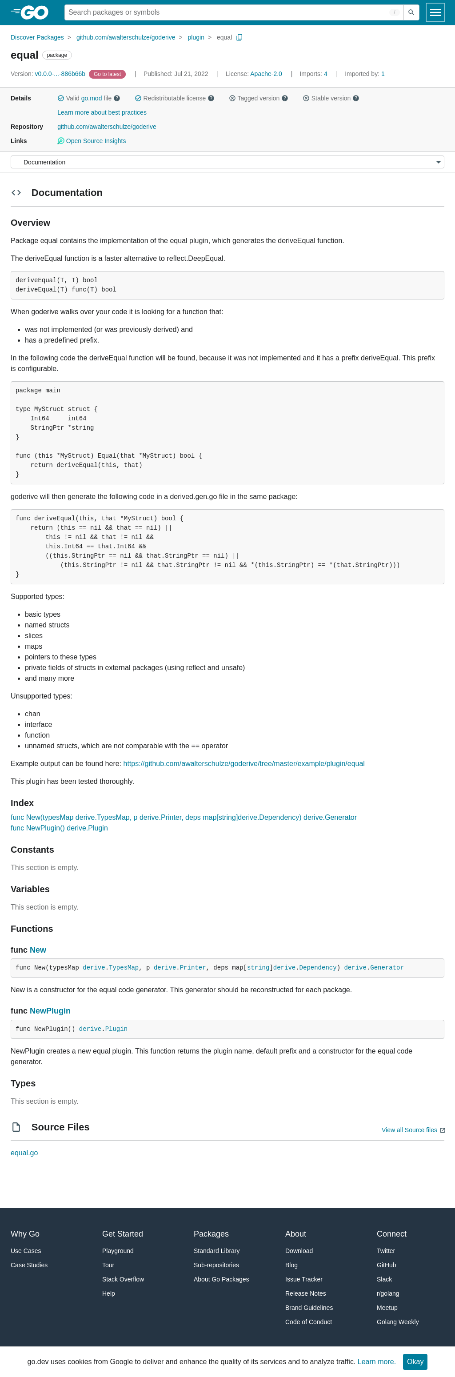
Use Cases (26, 1250)
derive (94, 967)
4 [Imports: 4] (314, 73)
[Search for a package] (234, 12)
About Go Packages (221, 1279)
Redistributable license (175, 98)
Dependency (318, 967)
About (295, 1233)
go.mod (91, 98)
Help (108, 1293)
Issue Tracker (304, 1279)
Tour (108, 1265)
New (38, 950)
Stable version (331, 98)
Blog (291, 1265)
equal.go (24, 1153)
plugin (196, 37)
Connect (392, 1233)
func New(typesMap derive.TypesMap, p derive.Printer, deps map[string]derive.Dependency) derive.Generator (184, 817)
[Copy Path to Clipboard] (239, 37)
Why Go (25, 1233)
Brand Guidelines (309, 1307)
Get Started (122, 1233)
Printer (193, 967)
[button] (60, 98)
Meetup (387, 1307)
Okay (415, 1361)
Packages (211, 1233)
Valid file (88, 98)
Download (299, 1250)
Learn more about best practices (102, 112)
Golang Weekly (398, 1321)
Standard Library (217, 1250)
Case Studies (29, 1265)
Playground (118, 1250)
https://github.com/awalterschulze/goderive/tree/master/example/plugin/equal (244, 763)
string (258, 967)
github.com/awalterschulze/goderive (126, 37)
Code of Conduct (308, 1321)
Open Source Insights (91, 140)
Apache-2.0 (266, 73)
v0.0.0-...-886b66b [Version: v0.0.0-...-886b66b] (49, 73)
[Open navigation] (435, 12)
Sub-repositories (216, 1265)
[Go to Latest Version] (108, 73)
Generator (387, 967)
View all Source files (409, 1130)
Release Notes (305, 1293)
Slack (384, 1279)
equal (224, 37)
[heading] (37, 12)
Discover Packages (37, 37)
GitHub (386, 1265)
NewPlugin (50, 1010)
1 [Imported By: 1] (365, 73)
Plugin (116, 1029)
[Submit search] (411, 12)
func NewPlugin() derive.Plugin (59, 828)
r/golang (388, 1293)
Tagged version (258, 98)
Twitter (386, 1250)
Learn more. (377, 1361)
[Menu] (227, 162)
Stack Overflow (123, 1279)
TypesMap (124, 967)
